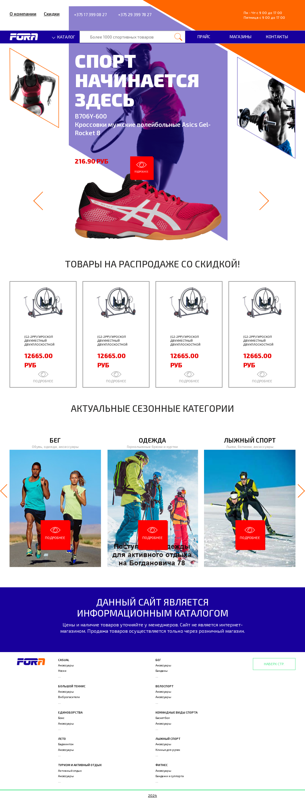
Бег (158, 660)
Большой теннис (71, 686)
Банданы (161, 670)
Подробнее (141, 167)
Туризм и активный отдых (80, 765)
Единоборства (70, 712)
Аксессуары (66, 665)
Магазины (240, 36)
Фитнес (161, 765)
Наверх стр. (274, 664)
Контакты (277, 36)
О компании (23, 13)
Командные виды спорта (176, 712)
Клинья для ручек (167, 749)
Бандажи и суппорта (169, 776)
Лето (62, 738)
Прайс (203, 36)
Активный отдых (70, 770)
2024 (152, 795)
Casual (63, 660)
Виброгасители (69, 697)
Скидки (52, 13)
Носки (62, 670)
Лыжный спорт (167, 738)
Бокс (61, 718)
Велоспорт (164, 686)
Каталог (63, 36)
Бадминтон (66, 744)
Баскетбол (162, 718)
